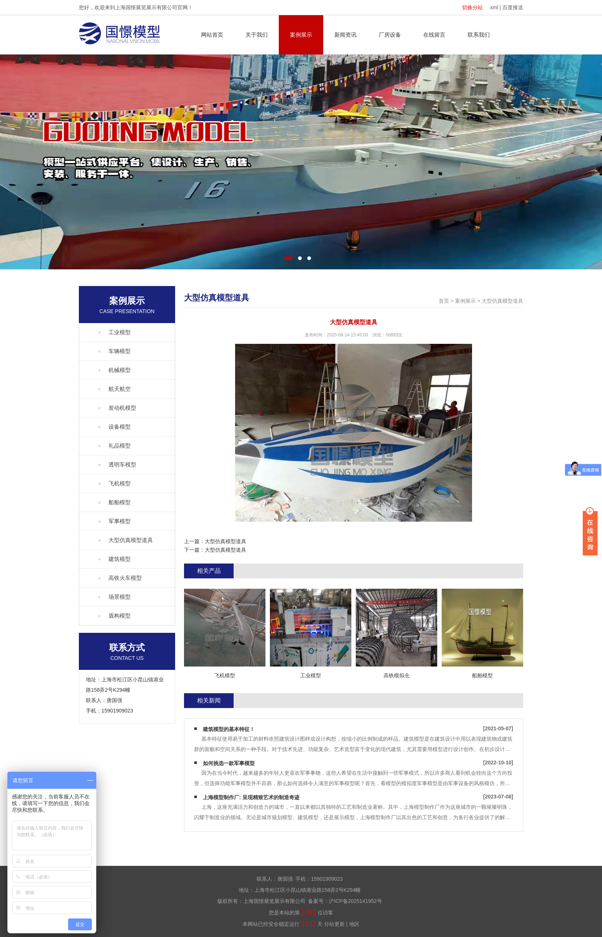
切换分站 (472, 7)
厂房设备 (390, 34)
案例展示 (301, 34)
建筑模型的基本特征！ (229, 729)
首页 (444, 301)
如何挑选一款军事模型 (229, 763)
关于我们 (256, 34)
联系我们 (479, 34)
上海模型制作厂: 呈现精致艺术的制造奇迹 (251, 797)
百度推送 (512, 7)
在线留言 (434, 34)
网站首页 (212, 34)
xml (494, 7)
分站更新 (334, 924)
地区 (354, 924)
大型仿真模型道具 (502, 301)
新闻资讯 (345, 34)
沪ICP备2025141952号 (355, 901)
